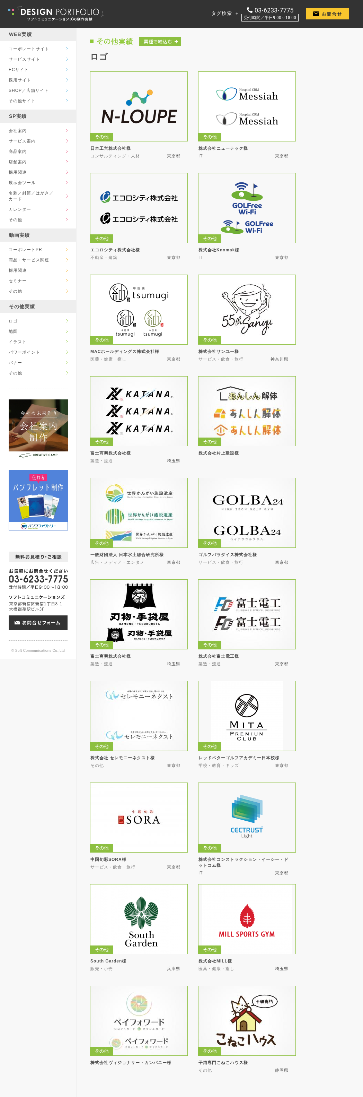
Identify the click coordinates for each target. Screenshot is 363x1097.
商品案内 (18, 151)
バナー (15, 362)
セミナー (18, 280)
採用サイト (20, 80)
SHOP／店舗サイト (29, 90)
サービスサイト (24, 59)
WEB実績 (20, 34)
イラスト (18, 341)
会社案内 (18, 130)
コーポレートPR (25, 249)
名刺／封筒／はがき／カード (31, 196)
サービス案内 (22, 141)
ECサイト (19, 69)
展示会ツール (22, 182)
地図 (13, 331)
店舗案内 (18, 161)
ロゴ (13, 321)
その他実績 (22, 306)
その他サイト (22, 100)
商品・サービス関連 (29, 260)
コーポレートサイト (29, 48)
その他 (15, 219)
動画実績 (19, 235)
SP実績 (18, 116)
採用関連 (18, 172)
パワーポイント (24, 352)
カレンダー (20, 209)
